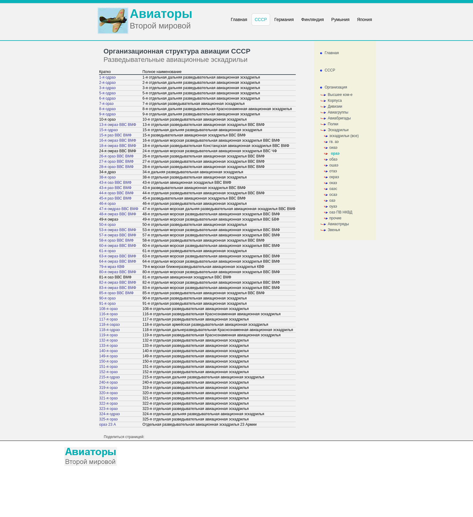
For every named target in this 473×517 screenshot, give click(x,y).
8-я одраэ (107, 109)
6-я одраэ (107, 98)
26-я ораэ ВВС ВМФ (116, 156)
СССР (330, 70)
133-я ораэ (108, 345)
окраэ (334, 177)
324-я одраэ (109, 414)
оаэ (332, 200)
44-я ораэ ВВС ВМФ (116, 193)
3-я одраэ (107, 88)
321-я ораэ (108, 398)
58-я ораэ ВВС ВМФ (116, 240)
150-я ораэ (108, 361)
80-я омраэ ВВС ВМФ (117, 272)
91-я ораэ (107, 303)
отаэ (333, 171)
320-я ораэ (108, 393)
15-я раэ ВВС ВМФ (115, 135)
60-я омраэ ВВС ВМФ (117, 245)
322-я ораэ (108, 403)
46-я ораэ (107, 203)
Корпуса (335, 100)
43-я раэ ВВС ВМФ (115, 188)
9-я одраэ (107, 114)
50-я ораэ (107, 224)
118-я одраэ (109, 330)
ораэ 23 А (107, 424)
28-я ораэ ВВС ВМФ (116, 167)
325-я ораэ (108, 419)
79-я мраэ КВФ (112, 267)
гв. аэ (334, 142)
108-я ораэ (108, 309)
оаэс (333, 189)
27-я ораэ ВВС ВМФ (116, 161)
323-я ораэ (108, 409)
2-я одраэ (107, 82)
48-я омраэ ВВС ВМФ (117, 214)
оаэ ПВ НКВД (340, 212)
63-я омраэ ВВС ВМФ (117, 256)
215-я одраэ (109, 377)
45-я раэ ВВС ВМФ (115, 198)
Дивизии (335, 106)
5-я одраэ (107, 93)
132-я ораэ (108, 340)
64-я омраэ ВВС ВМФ (117, 261)
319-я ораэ (108, 388)
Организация (336, 87)
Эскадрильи (338, 130)
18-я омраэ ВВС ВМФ (117, 146)
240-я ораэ (108, 382)
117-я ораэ (108, 319)
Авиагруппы (338, 112)
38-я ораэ (107, 177)
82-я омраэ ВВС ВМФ (117, 282)
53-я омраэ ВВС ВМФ (117, 230)
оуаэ (333, 206)
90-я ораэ (107, 298)
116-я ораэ (108, 314)
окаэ (333, 183)
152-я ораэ (108, 372)
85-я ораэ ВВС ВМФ (116, 293)
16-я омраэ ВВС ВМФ (117, 140)
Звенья (334, 230)
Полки (333, 124)
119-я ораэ (108, 335)
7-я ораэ (106, 103)
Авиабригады (339, 118)
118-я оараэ (109, 324)
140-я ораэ (108, 351)
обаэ (333, 159)
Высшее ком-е (340, 95)
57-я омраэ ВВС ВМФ (117, 235)
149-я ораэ (108, 356)
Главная (332, 53)
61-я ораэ (107, 251)
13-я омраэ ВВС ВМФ (117, 125)
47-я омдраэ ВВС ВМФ (119, 209)
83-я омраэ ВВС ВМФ (117, 288)
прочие (335, 218)
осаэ (333, 194)
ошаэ (333, 165)
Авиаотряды (338, 224)
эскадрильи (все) (344, 136)
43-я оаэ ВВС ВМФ (115, 182)
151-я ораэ (108, 366)
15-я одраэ (108, 130)
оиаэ (333, 147)
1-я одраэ (107, 77)
